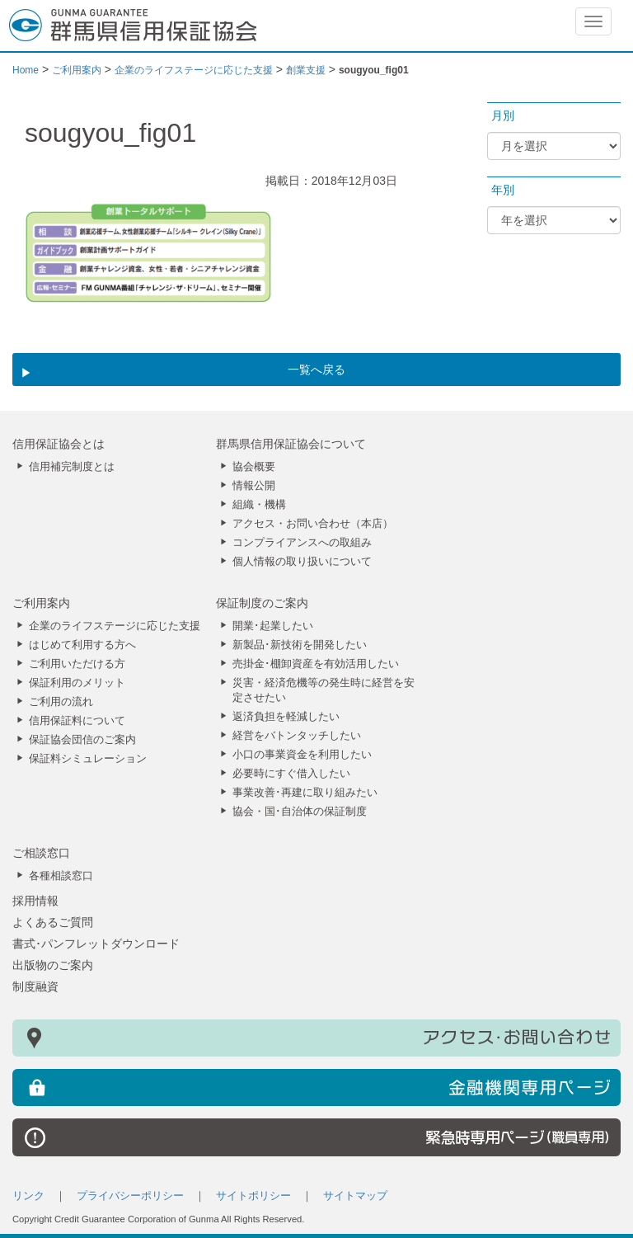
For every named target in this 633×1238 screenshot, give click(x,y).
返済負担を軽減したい (286, 717)
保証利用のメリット (77, 683)
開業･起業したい (272, 626)
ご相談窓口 (41, 852)
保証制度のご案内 (262, 603)
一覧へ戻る (316, 369)
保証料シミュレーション (88, 759)
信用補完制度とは (72, 467)
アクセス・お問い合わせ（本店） (312, 524)
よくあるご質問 (52, 922)
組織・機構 (259, 505)
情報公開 (253, 486)
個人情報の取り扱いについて (302, 561)
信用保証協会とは (58, 443)
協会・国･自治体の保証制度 (299, 811)
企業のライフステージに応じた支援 (114, 626)
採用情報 (35, 900)
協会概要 (253, 467)
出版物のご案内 (52, 965)
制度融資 (35, 986)
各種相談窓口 (61, 876)
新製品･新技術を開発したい (299, 645)
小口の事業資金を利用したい (302, 754)
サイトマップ (355, 1196)
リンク (28, 1196)
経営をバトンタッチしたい (296, 735)
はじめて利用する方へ (82, 645)
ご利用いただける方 (77, 664)
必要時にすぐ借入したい (291, 773)
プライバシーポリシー (130, 1196)
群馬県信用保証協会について (291, 443)
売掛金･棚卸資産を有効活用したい (315, 664)
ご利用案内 (41, 603)
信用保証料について (77, 721)
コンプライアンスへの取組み (302, 542)
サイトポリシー (253, 1196)
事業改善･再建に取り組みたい (304, 792)
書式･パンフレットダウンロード (96, 943)
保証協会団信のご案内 (82, 740)
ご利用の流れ (61, 702)
